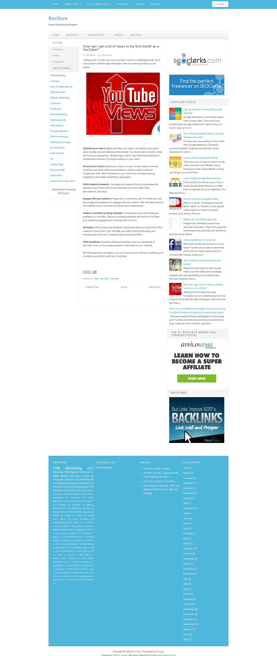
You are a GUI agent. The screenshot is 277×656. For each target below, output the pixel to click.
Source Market (72, 561)
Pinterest (87, 551)
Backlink (90, 526)
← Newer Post (91, 287)
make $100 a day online (62, 181)
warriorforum (88, 576)
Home (55, 4)
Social (57, 42)
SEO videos (57, 554)
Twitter (56, 55)
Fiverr (59, 493)
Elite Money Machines (84, 533)
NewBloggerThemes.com (162, 648)
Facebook (57, 49)
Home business (63, 500)
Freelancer (89, 536)
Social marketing (83, 558)
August (187, 497)
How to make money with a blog (200, 157)
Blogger (65, 193)
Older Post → (156, 287)
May (185, 521)
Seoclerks (70, 497)
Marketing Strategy (60, 142)
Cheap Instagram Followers (77, 529)
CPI (51, 158)
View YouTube (101, 278)
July (185, 511)
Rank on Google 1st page (156, 468)
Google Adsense (59, 131)
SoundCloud (58, 561)
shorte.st (67, 572)
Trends (139, 4)
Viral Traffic (56, 175)
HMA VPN (61, 540)
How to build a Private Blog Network (202, 178)
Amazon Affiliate (60, 526)
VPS (70, 565)
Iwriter (72, 540)
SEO (55, 511)
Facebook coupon (63, 536)
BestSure (57, 18)
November (188, 482)
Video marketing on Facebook (199, 240)
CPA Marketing (58, 75)
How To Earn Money (84, 500)
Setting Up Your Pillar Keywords (200, 219)
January (187, 550)
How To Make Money (61, 86)
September (188, 492)
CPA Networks (57, 92)
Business (72, 35)
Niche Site (78, 544)
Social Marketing (98, 4)
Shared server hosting (75, 554)
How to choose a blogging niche (200, 198)
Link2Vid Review (60, 544)
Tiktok (80, 511)
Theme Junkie (120, 648)
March (186, 472)
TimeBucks (60, 565)
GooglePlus (58, 61)
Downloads (96, 35)
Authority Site (57, 153)
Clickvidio (57, 533)
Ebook (74, 471)
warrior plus (74, 576)
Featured (122, 4)
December (188, 506)
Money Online (57, 147)
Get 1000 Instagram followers (159, 480)
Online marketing (59, 136)
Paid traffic (60, 551)
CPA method (56, 125)
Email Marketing (58, 114)
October (187, 487)
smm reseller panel (82, 572)
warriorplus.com (73, 518)
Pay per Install (57, 169)
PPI (71, 547)
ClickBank (55, 103)
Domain (68, 533)
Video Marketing (86, 497)
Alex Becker (85, 522)
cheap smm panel (75, 515)
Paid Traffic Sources (85, 547)
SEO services (67, 511)
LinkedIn (61, 504)
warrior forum (59, 576)
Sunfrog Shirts (88, 561)
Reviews (155, 4)
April (185, 468)
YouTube (54, 81)
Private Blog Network (64, 479)
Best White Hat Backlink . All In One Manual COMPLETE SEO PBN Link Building (161, 488)
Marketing (71, 4)
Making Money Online (79, 504)
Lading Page (56, 164)
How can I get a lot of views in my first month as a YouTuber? (121, 48)
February (187, 477)
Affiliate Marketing (60, 97)
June (185, 516)
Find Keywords (58, 120)
